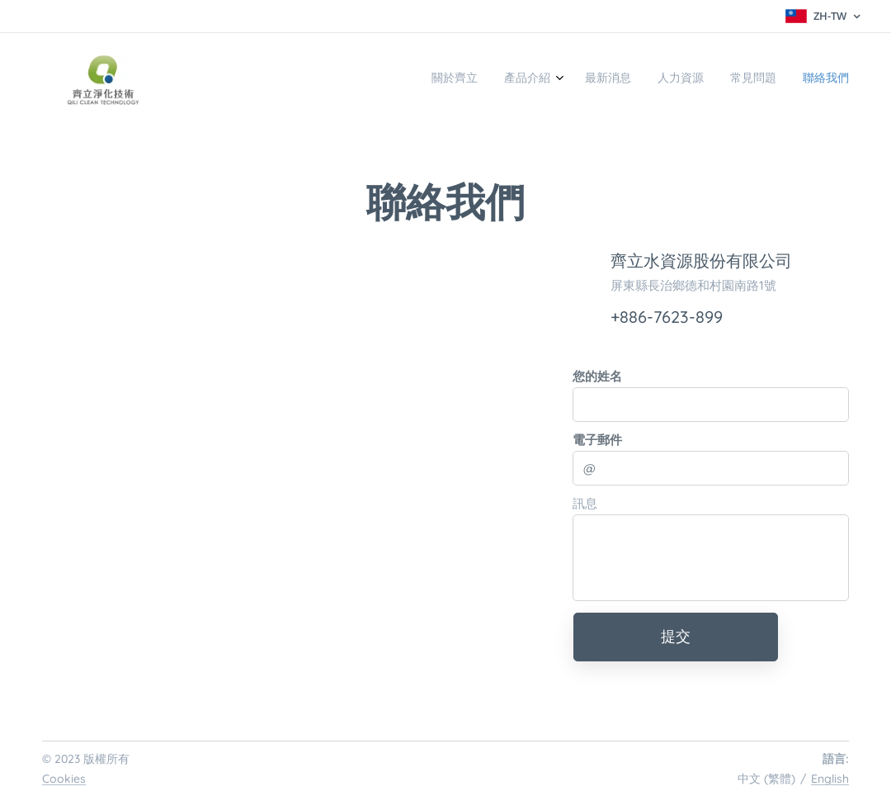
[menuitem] (713, 80)
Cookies (64, 778)
